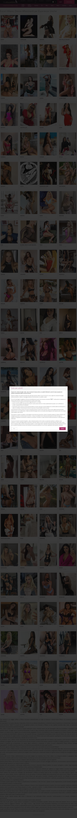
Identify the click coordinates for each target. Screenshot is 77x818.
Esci (14, 428)
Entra (62, 428)
